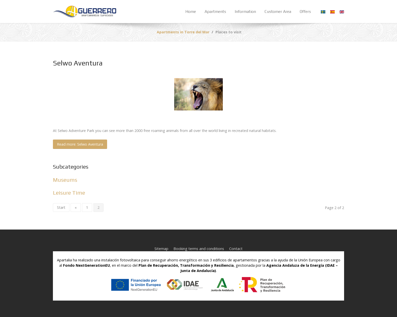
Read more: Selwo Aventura (80, 144)
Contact (236, 248)
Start (61, 207)
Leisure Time (69, 193)
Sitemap (161, 248)
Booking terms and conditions (198, 248)
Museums (65, 180)
